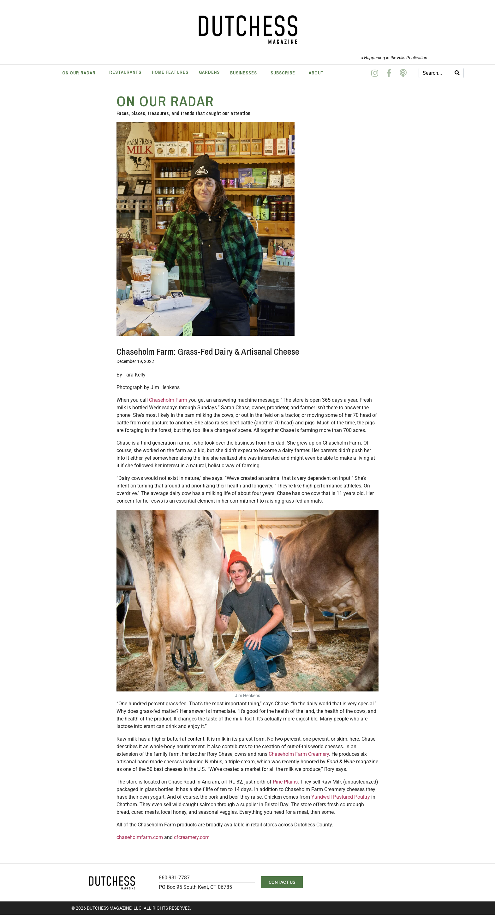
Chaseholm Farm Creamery (299, 754)
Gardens (209, 72)
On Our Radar (79, 73)
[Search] (457, 73)
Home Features (170, 72)
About (316, 73)
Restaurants (125, 72)
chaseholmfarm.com (139, 837)
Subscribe (283, 73)
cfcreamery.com (192, 837)
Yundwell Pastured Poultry (340, 797)
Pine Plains (285, 782)
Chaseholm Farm (168, 400)
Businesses (243, 73)
